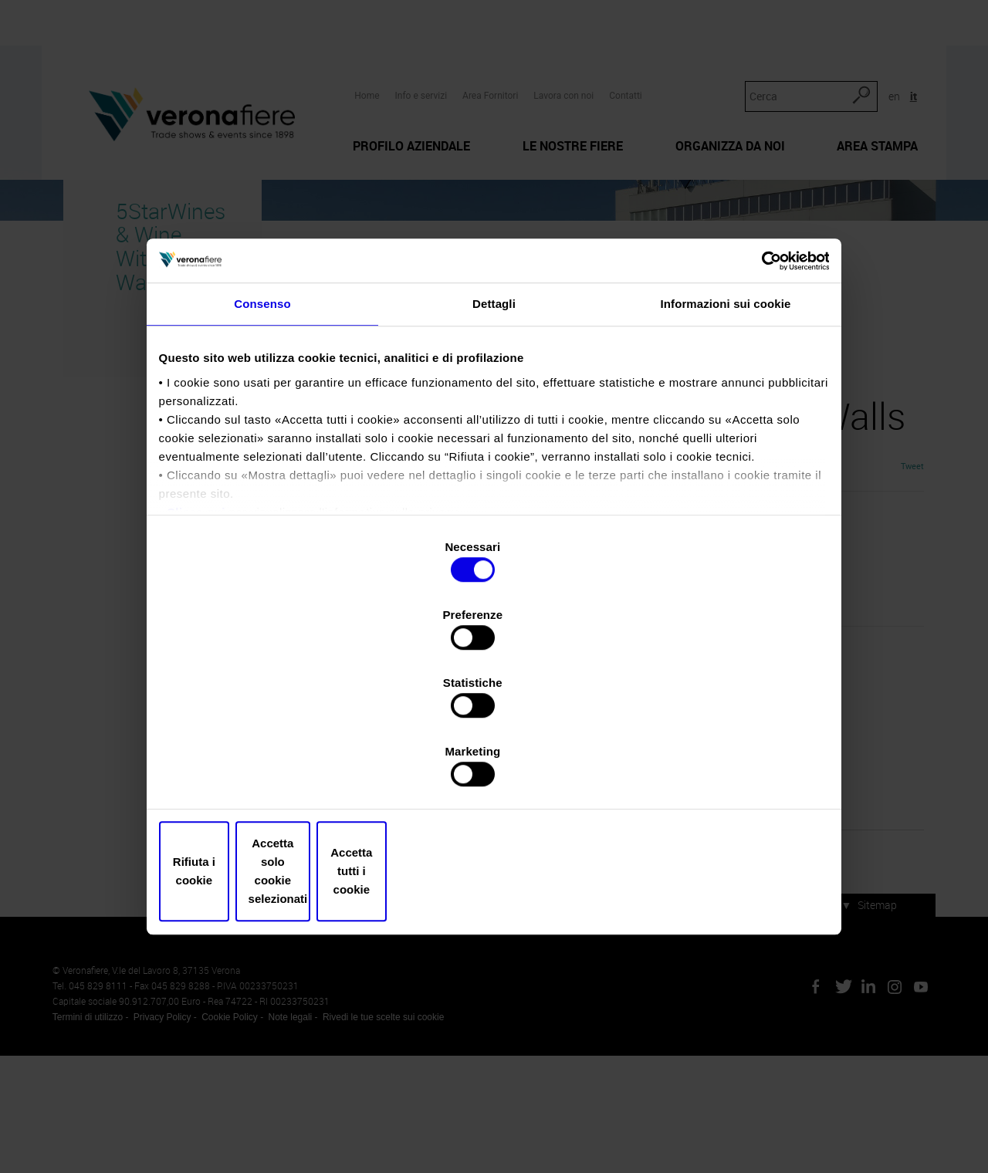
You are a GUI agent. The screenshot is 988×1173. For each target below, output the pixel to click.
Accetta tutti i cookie (716, 769)
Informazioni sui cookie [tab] (726, 444)
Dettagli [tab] (494, 444)
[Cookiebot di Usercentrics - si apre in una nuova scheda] (756, 392)
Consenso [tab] (262, 444)
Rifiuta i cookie (272, 769)
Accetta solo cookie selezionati (494, 769)
